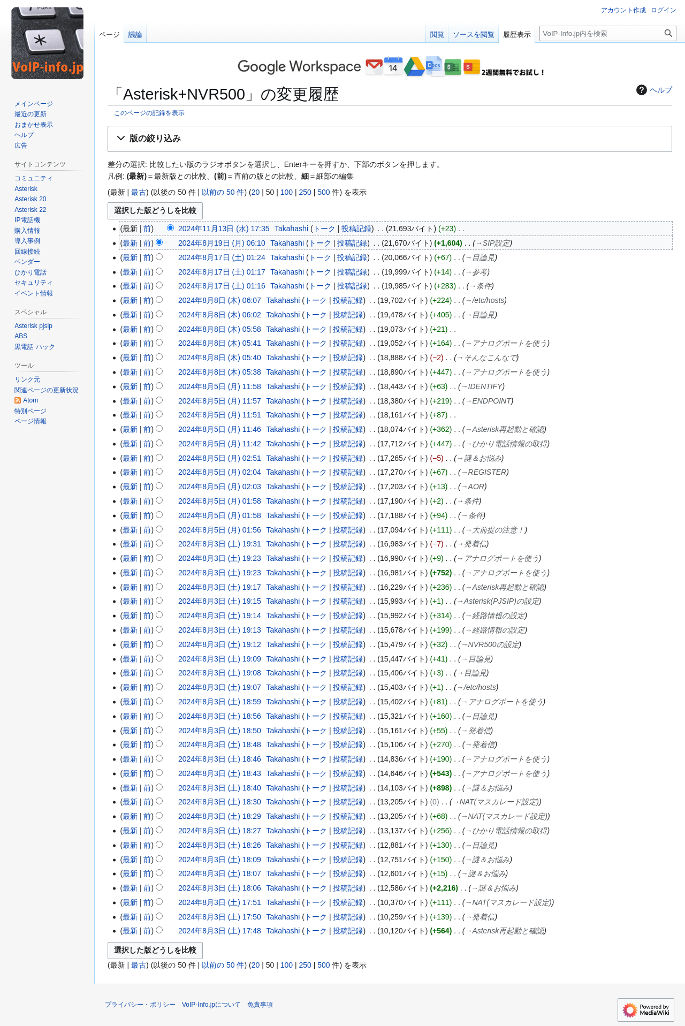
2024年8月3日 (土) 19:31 (219, 543)
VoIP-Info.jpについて (211, 1004)
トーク (324, 228)
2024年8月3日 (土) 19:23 (219, 558)
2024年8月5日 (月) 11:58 (219, 386)
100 (286, 192)
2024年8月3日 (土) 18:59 (219, 701)
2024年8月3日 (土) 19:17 (219, 587)
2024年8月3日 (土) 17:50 (219, 917)
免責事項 (260, 1004)
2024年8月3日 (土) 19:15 (219, 601)
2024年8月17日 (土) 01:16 (221, 286)
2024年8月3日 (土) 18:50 (219, 730)
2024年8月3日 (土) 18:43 (219, 773)
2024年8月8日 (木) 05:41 (219, 343)
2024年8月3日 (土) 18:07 (219, 873)
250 (305, 192)
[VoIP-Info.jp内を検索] (607, 33)
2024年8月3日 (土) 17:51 (219, 902)
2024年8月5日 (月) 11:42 (219, 443)
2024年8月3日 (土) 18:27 (219, 830)
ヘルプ (653, 90)
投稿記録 (356, 228)
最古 (138, 192)
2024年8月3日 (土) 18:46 (219, 759)
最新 (130, 243)
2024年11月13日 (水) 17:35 (223, 228)
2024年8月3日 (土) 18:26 (219, 845)
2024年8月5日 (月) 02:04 (219, 472)
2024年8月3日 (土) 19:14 (219, 615)
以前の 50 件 (223, 192)
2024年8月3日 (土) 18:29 (219, 816)
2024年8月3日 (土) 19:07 (219, 687)
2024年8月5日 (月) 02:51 (219, 458)
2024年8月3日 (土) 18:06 (219, 888)
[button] (390, 138)
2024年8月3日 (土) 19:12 (219, 644)
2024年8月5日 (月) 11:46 (219, 429)
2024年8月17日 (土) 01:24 (221, 257)
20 (256, 192)
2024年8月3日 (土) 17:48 (219, 930)
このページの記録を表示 (149, 112)
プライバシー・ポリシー (140, 1004)
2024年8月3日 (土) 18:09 (219, 859)
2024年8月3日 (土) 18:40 (219, 788)
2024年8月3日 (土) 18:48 (219, 744)
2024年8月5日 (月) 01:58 (219, 501)
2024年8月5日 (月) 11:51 (219, 415)
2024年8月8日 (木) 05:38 (219, 372)
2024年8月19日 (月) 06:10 (221, 243)
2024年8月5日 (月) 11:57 (219, 401)
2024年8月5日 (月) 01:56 (219, 530)
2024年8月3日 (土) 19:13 (219, 630)
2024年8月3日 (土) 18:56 (219, 716)
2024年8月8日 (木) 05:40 (219, 357)
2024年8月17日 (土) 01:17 (221, 272)
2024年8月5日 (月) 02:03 (219, 486)
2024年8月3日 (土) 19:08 (219, 672)
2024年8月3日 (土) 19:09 (219, 659)
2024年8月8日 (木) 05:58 (219, 329)
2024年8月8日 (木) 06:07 (219, 300)
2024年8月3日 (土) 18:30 (219, 801)
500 (323, 192)
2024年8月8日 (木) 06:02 (219, 314)
